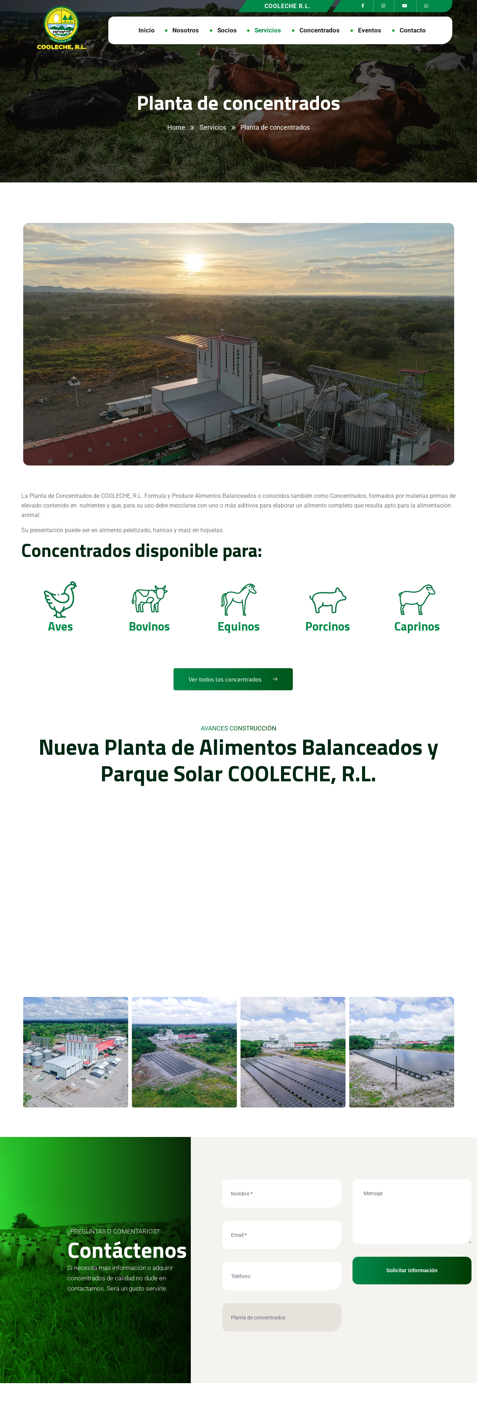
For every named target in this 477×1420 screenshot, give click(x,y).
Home (176, 127)
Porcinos (327, 626)
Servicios (213, 127)
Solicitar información (412, 1270)
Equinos (239, 626)
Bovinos (149, 626)
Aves (60, 626)
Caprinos (417, 626)
